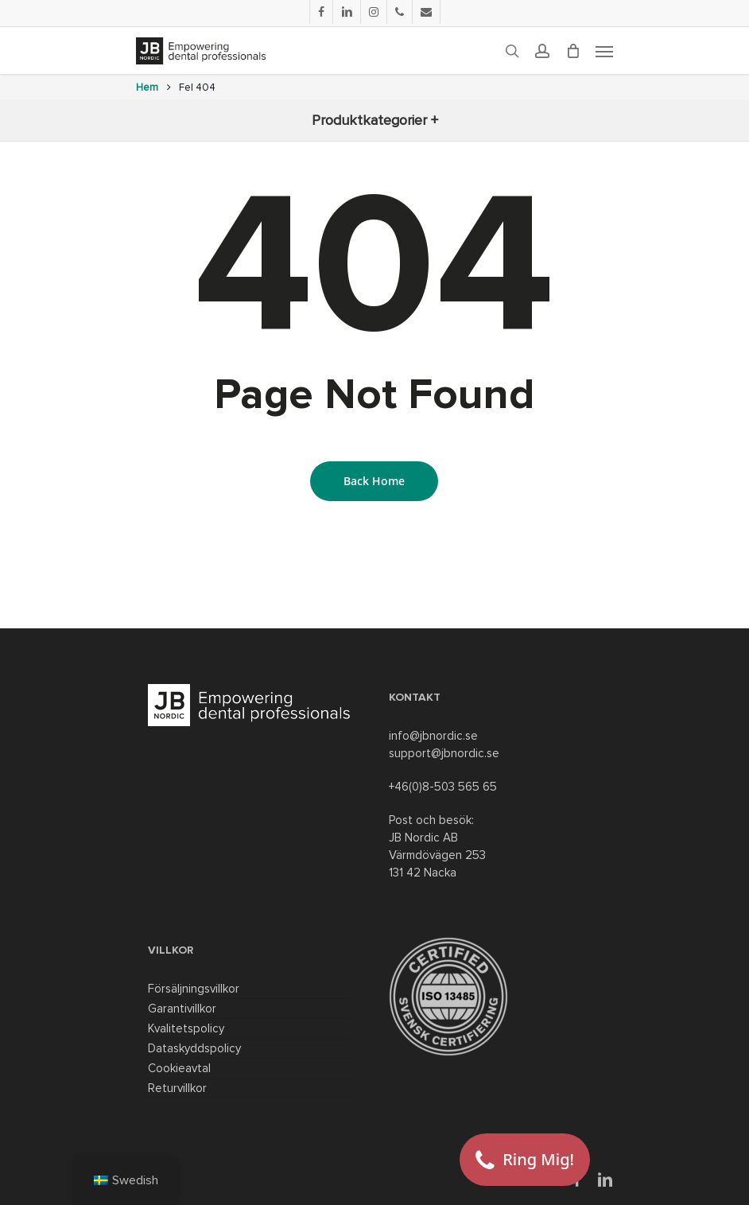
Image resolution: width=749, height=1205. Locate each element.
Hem (147, 87)
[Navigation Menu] (604, 51)
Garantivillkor (182, 1008)
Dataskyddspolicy (194, 1048)
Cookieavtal (179, 1068)
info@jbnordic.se (433, 736)
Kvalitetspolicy (186, 1028)
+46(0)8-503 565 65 (443, 786)
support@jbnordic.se (444, 753)
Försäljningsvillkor (193, 988)
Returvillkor (177, 1088)
